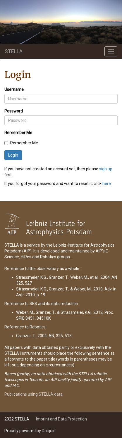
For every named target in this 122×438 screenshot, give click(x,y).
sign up (105, 169)
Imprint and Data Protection (61, 419)
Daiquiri (49, 430)
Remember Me (18, 132)
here (106, 183)
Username (14, 89)
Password (13, 111)
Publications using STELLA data (33, 394)
